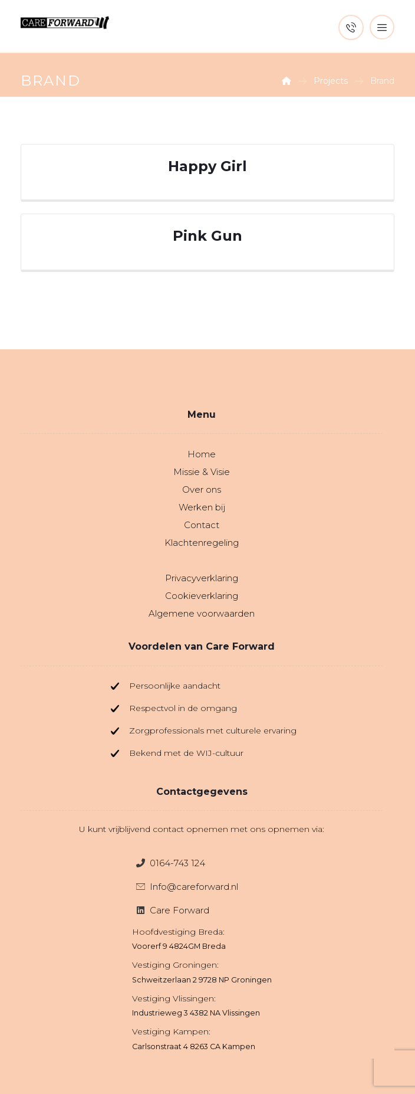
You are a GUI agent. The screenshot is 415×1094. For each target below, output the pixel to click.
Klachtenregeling (201, 542)
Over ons (201, 489)
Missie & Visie (201, 471)
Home (201, 454)
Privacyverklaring (201, 578)
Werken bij (202, 507)
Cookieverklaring (201, 595)
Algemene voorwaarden (202, 613)
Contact (201, 524)
